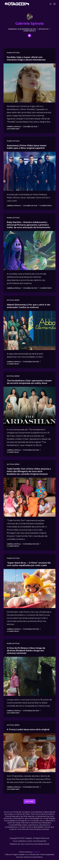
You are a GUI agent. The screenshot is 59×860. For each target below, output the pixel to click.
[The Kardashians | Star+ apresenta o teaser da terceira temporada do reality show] (29, 406)
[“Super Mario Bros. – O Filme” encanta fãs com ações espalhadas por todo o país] (29, 588)
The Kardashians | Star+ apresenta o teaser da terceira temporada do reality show (29, 381)
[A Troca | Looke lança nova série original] (29, 752)
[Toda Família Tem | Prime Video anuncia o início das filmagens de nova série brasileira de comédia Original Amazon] (29, 497)
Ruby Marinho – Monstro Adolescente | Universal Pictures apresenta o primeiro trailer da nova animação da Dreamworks (28, 225)
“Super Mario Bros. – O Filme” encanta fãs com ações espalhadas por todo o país (29, 564)
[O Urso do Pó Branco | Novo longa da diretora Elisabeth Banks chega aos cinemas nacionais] (29, 676)
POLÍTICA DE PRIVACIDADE (37, 844)
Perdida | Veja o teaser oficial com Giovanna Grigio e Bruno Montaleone (26, 58)
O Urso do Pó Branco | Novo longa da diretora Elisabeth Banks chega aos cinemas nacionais (26, 650)
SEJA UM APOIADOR (37, 841)
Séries (17, 300)
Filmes (9, 52)
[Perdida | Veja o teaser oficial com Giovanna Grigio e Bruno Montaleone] (29, 82)
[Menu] (54, 4)
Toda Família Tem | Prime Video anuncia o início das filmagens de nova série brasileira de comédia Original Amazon (29, 471)
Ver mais (29, 801)
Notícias (16, 52)
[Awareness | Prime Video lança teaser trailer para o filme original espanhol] (29, 171)
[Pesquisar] (50, 4)
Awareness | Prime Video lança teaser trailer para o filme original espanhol (27, 146)
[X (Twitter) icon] (29, 35)
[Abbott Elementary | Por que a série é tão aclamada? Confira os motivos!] (29, 330)
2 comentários (46, 288)
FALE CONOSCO (20, 841)
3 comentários (46, 205)
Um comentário (13, 129)
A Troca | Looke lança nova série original (28, 729)
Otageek (36, 852)
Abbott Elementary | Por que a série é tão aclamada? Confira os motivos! (28, 305)
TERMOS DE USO (17, 844)
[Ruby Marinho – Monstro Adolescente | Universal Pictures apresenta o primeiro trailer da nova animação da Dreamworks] (29, 250)
